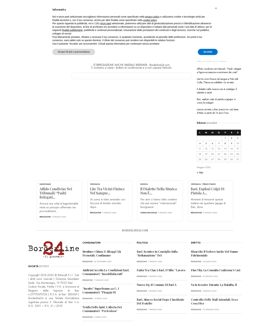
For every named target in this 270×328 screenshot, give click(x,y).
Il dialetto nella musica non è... (158, 190)
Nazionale (45, 184)
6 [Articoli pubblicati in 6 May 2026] (212, 143)
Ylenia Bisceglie (148, 212)
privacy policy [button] (152, 16)
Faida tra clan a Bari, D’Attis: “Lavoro (161, 270)
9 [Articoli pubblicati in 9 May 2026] (231, 143)
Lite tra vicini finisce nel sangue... (107, 190)
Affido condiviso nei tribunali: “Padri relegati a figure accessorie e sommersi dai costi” (219, 70)
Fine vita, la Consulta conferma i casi (215, 270)
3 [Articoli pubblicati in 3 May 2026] (237, 138)
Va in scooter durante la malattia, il (214, 285)
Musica (144, 184)
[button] (216, 8)
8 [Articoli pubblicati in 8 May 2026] (225, 143)
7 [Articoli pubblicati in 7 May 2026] (219, 143)
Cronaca (95, 184)
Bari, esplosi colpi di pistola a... (207, 190)
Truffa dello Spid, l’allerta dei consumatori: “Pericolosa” (102, 309)
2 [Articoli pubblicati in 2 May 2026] (231, 138)
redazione (45, 216)
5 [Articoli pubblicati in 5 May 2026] (206, 143)
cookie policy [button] (150, 20)
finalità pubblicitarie (72, 30)
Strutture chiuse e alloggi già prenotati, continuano (101, 253)
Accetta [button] (207, 51)
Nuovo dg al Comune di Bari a (156, 285)
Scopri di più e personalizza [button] (74, 51)
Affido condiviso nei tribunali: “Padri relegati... (56, 192)
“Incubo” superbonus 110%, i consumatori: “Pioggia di (100, 290)
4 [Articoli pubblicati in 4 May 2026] (200, 143)
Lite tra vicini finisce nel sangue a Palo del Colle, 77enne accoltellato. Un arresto (217, 80)
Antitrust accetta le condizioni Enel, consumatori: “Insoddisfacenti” (105, 272)
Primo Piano (209, 184)
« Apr (200, 172)
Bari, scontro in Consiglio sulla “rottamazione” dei (157, 253)
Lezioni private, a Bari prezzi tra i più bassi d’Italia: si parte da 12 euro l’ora (217, 111)
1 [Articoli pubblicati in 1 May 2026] (225, 138)
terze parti (105, 23)
